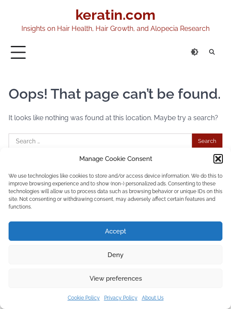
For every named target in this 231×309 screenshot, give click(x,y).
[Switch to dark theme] (194, 52)
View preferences (116, 278)
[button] (218, 158)
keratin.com (115, 14)
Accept (115, 231)
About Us (153, 298)
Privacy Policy (121, 298)
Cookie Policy (84, 298)
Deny (115, 255)
